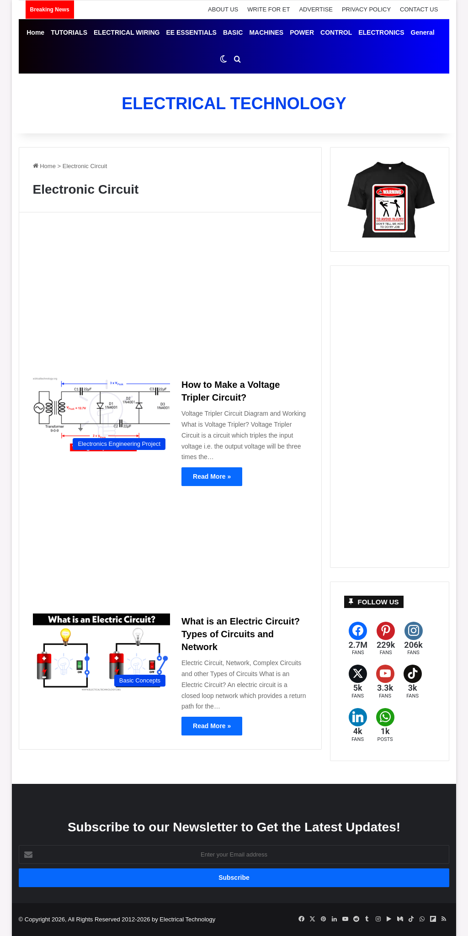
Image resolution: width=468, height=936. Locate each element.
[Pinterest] (385, 639)
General (423, 32)
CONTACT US (419, 9)
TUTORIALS (69, 32)
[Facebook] (358, 639)
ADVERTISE (315, 9)
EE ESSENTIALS (191, 32)
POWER (302, 32)
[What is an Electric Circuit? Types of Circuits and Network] (101, 652)
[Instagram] (413, 639)
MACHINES (266, 32)
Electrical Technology (187, 919)
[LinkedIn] (358, 725)
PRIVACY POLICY (366, 9)
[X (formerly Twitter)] (358, 681)
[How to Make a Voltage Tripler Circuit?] (101, 415)
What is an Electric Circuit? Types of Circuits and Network (240, 634)
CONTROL (336, 32)
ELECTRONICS (381, 32)
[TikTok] (412, 681)
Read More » (212, 476)
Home (35, 32)
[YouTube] (385, 681)
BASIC (233, 32)
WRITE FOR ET (268, 9)
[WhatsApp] (385, 725)
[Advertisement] (170, 298)
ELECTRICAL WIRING (127, 32)
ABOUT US (223, 9)
